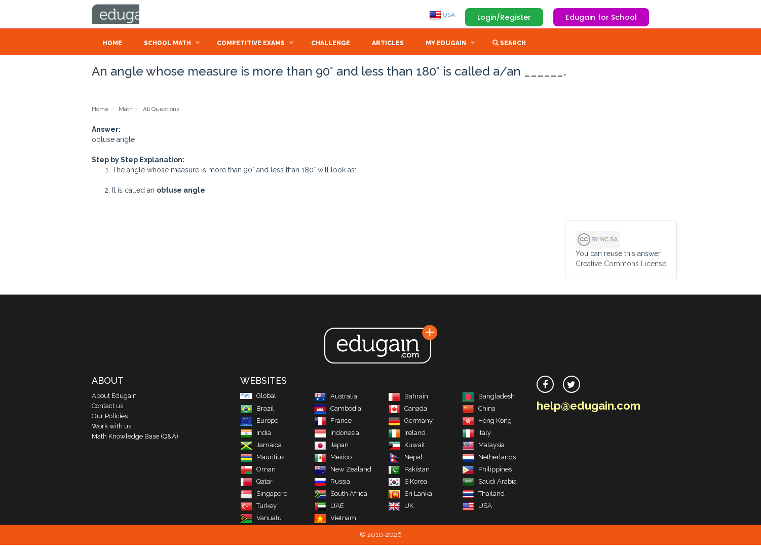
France (333, 421)
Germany (410, 421)
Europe (259, 421)
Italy (476, 434)
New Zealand (342, 470)
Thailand (483, 494)
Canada (407, 409)
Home (112, 44)
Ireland (407, 434)
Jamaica (261, 446)
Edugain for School (601, 17)
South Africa (340, 494)
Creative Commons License (621, 265)
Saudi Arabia (489, 482)
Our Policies (110, 417)
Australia (335, 397)
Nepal (405, 458)
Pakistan (409, 470)
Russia (332, 482)
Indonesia (336, 434)
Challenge (330, 44)
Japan (331, 446)
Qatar (256, 482)
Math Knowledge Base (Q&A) (135, 437)
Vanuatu (261, 519)
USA (442, 14)
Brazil (257, 409)
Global (258, 397)
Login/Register (504, 17)
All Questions (161, 110)
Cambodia (337, 409)
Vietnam (335, 519)
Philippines (487, 470)
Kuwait (406, 446)
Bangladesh (488, 397)
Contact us (107, 407)
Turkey (258, 507)
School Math (167, 44)
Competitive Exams (251, 44)
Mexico (333, 458)
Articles (388, 44)
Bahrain (408, 397)
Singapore (263, 494)
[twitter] (571, 385)
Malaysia (483, 446)
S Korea (407, 482)
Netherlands (489, 458)
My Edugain (446, 44)
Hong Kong (487, 421)
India (255, 434)
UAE (329, 507)
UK (400, 507)
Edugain (130, 14)
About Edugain (114, 397)
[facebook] (545, 385)
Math (126, 110)
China (479, 409)
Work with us (111, 427)
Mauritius (262, 458)
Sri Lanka (410, 494)
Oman (258, 470)
